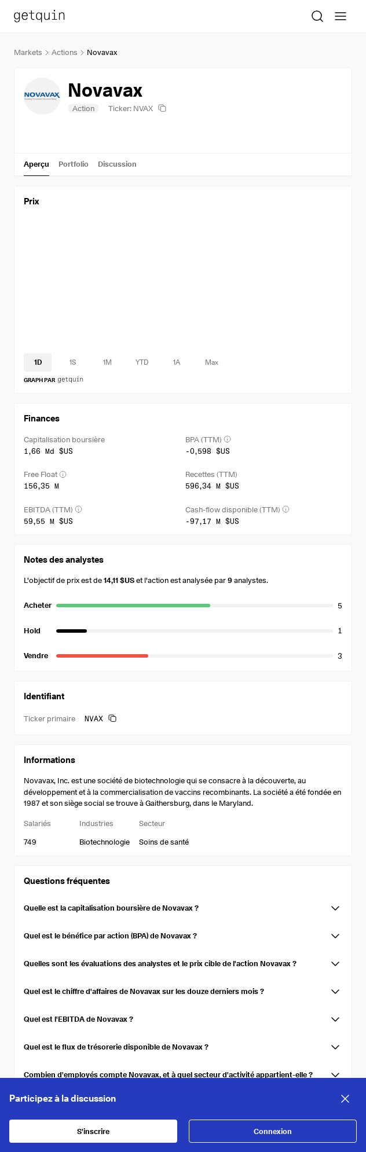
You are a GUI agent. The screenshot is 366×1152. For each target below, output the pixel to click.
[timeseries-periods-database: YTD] (142, 362)
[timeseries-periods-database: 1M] (107, 362)
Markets (28, 52)
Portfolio (73, 163)
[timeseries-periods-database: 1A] (177, 362)
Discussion (117, 163)
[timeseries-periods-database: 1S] (72, 362)
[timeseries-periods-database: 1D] (38, 362)
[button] (183, 906)
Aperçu (36, 163)
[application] (183, 285)
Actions (65, 52)
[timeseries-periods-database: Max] (211, 362)
